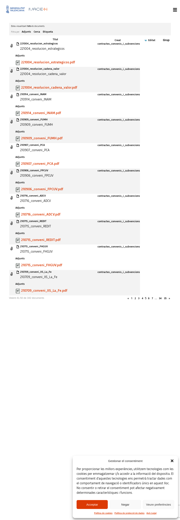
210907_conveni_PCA (32, 145)
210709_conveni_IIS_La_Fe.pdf (44, 290)
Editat (151, 40)
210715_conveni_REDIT (33, 221)
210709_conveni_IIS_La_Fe (36, 272)
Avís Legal (151, 513)
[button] (172, 461)
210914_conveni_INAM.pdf (41, 113)
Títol (55, 39)
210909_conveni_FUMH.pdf (42, 138)
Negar (125, 504)
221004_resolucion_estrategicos (39, 43)
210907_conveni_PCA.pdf (40, 164)
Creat (118, 40)
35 (165, 298)
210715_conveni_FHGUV (34, 246)
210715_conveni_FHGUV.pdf (41, 265)
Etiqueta (48, 31)
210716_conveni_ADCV (33, 195)
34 (160, 298)
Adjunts (26, 31)
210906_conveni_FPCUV (34, 170)
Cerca (37, 31)
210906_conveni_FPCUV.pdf (42, 189)
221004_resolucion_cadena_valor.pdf (49, 87)
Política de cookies (103, 513)
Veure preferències (158, 504)
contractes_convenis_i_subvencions (119, 43)
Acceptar (92, 504)
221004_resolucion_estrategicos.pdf (48, 62)
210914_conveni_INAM (33, 94)
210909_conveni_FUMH (34, 119)
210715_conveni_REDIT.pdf (41, 240)
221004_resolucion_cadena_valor (39, 68)
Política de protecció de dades (129, 513)
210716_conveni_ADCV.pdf (40, 214)
